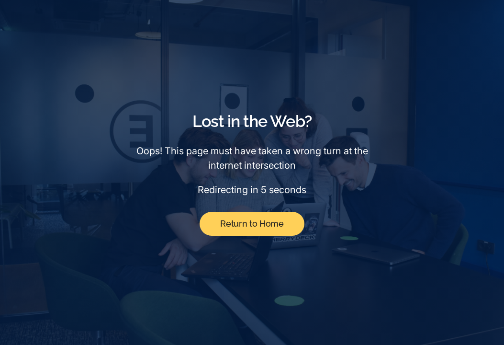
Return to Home (251, 223)
